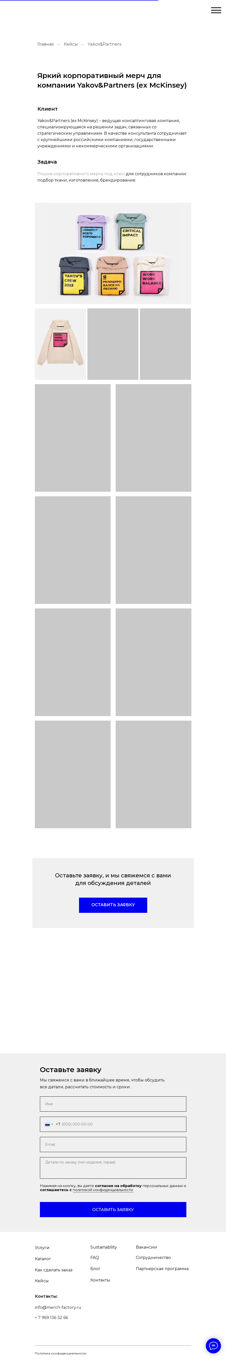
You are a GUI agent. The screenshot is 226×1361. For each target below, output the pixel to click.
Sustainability (103, 1247)
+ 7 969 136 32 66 (51, 1317)
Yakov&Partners (104, 44)
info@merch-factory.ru (58, 1307)
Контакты (100, 1280)
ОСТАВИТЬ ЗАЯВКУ (113, 1209)
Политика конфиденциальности (60, 1353)
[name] (113, 1104)
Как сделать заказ (53, 1270)
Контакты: (46, 1296)
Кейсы (71, 44)
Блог (95, 1268)
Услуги (42, 1247)
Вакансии (146, 1247)
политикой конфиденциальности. (103, 1190)
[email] (113, 1144)
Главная (45, 44)
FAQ (94, 1257)
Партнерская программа (162, 1268)
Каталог (43, 1258)
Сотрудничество (153, 1257)
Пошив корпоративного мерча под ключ (81, 173)
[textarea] (113, 1168)
